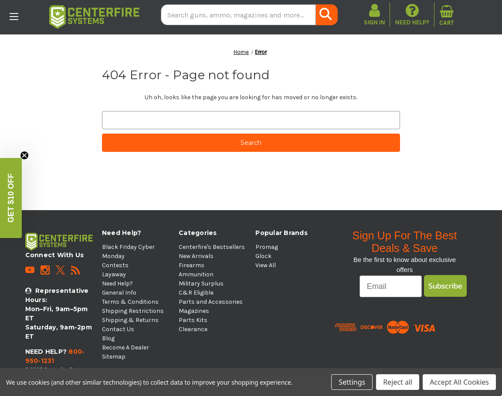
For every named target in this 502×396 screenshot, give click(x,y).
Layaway (114, 274)
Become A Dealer (125, 347)
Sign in (374, 22)
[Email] (391, 286)
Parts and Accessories (211, 301)
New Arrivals (196, 256)
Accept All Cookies (459, 382)
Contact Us (118, 329)
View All (265, 265)
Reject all (397, 382)
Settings (352, 382)
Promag (266, 247)
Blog (108, 338)
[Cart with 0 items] (446, 15)
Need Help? (412, 14)
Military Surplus (201, 283)
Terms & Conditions (130, 301)
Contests (115, 265)
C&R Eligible (196, 292)
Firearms (191, 265)
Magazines (194, 311)
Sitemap (114, 356)
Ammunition (196, 274)
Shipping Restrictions (133, 311)
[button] (11, 198)
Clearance (193, 329)
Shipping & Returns (130, 320)
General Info (119, 292)
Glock (263, 256)
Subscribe (445, 286)
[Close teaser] (24, 155)
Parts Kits (193, 320)
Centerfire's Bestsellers (212, 247)
